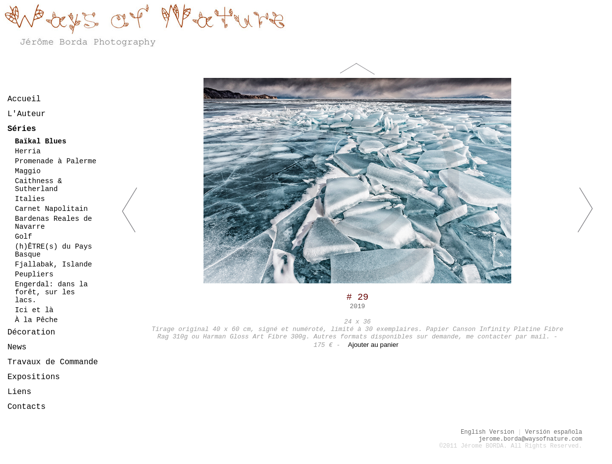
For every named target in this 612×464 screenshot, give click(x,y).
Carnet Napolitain (51, 209)
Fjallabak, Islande (53, 264)
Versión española (553, 432)
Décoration (31, 332)
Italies (30, 199)
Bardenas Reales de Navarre (53, 223)
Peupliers (34, 274)
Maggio (28, 171)
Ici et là (34, 310)
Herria (28, 151)
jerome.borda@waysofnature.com (530, 439)
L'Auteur (26, 114)
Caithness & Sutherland (38, 185)
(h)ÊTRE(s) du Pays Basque (53, 251)
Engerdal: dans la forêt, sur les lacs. (51, 292)
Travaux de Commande (52, 362)
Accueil (24, 99)
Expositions (33, 377)
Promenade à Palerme (55, 161)
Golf (23, 237)
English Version (487, 432)
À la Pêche (36, 320)
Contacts (26, 406)
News (16, 347)
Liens (19, 392)
